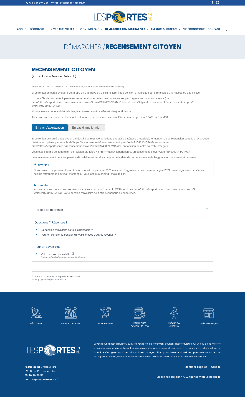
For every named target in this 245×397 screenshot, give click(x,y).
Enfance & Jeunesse (174, 321)
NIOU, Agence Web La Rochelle (201, 373)
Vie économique (209, 320)
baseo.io (62, 276)
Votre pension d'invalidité (57, 250)
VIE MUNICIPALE (89, 29)
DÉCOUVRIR (37, 29)
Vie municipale (105, 320)
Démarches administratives (140, 321)
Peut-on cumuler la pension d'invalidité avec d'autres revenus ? (78, 231)
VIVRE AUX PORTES (62, 29)
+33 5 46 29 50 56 (39, 2)
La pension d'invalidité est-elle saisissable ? (67, 226)
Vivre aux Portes (70, 320)
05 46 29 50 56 (34, 372)
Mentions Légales (196, 363)
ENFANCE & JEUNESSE (164, 29)
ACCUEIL (22, 29)
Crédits (216, 363)
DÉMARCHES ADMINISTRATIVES (125, 29)
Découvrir (36, 320)
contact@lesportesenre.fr (41, 376)
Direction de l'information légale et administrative (57, 273)
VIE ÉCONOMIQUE (194, 29)
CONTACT (214, 29)
